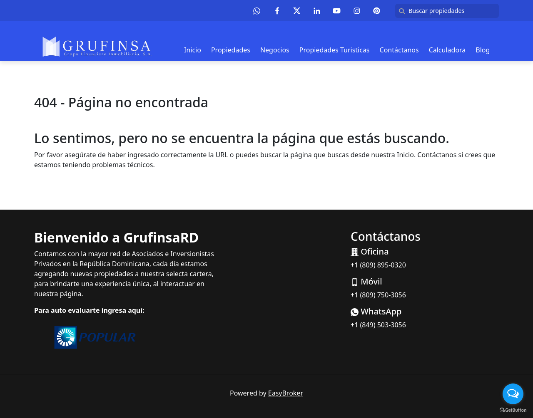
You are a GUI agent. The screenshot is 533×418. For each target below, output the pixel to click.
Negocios (274, 49)
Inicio (192, 49)
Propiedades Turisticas (334, 49)
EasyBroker (285, 393)
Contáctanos (399, 49)
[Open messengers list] (513, 393)
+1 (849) (364, 324)
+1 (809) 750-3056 (378, 294)
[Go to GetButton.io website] (513, 409)
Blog (483, 49)
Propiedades (230, 49)
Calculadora (447, 49)
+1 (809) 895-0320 (378, 265)
